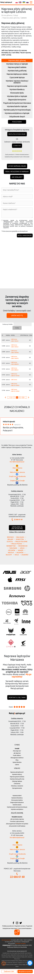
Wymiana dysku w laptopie (17, 96)
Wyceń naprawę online (17, 166)
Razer (10, 957)
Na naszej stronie (6, 940)
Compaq (30, 955)
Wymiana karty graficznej (17, 71)
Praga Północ (16, 544)
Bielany (17, 961)
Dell (25, 955)
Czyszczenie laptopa (17, 77)
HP (6, 955)
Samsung (3, 955)
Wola (17, 555)
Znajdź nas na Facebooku (17, 477)
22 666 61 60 (17, 145)
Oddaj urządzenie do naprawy (17, 171)
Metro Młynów (17, 468)
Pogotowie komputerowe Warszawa (17, 103)
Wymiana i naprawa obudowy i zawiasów (17, 82)
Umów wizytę (17, 316)
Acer (13, 953)
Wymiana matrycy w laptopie (17, 64)
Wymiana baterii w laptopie (17, 106)
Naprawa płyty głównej (17, 60)
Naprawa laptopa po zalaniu (17, 74)
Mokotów (20, 540)
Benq (19, 953)
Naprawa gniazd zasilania (17, 67)
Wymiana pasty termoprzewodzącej (17, 110)
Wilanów (20, 553)
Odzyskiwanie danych (17, 116)
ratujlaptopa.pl (6, 945)
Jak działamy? (17, 177)
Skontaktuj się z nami (17, 698)
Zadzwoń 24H (9, 971)
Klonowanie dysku (17, 93)
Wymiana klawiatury (17, 89)
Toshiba (18, 955)
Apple (15, 953)
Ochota (24, 961)
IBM (23, 953)
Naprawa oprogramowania (17, 86)
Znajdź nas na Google (17, 481)
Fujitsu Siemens (27, 953)
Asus (11, 953)
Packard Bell (13, 955)
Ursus (22, 548)
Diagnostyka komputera (17, 100)
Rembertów (10, 963)
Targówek (13, 548)
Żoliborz (24, 555)
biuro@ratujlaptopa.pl (17, 462)
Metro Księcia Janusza (17, 473)
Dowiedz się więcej (20, 943)
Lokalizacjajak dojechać (17, 528)
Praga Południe (21, 542)
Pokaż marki (17, 122)
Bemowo (10, 537)
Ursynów (27, 963)
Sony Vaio (22, 955)
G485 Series (14, 380)
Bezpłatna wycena (25, 971)
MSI (21, 953)
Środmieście (22, 546)
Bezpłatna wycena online (17, 134)
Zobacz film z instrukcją (17, 532)
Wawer (20, 551)
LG (27, 955)
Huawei (7, 957)
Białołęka (20, 537)
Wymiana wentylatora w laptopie (17, 113)
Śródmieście (15, 963)
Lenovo (8, 955)
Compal (3, 957)
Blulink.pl (16, 947)
